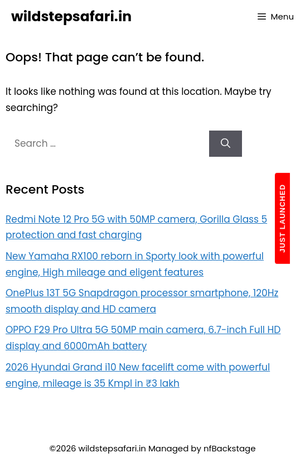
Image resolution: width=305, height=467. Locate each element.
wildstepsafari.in (71, 16)
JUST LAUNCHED (282, 218)
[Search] (225, 144)
